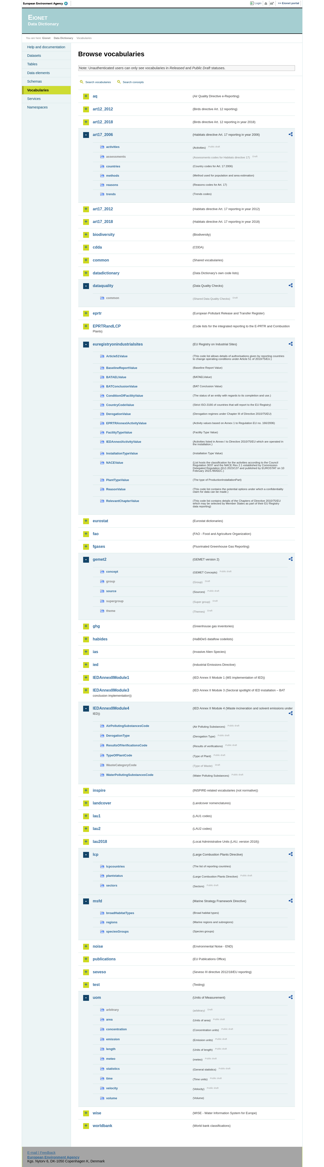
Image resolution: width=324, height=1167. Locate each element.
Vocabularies (38, 90)
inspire (99, 790)
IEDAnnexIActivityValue (123, 442)
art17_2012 (103, 209)
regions (112, 922)
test (96, 985)
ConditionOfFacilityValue (124, 395)
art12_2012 (103, 109)
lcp (95, 854)
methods (112, 175)
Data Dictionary (63, 38)
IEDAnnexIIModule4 (111, 708)
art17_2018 (103, 222)
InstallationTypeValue (122, 453)
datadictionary (106, 273)
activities (113, 147)
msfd (97, 901)
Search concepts (133, 82)
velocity (112, 1088)
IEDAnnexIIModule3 (111, 690)
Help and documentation (46, 47)
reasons (112, 185)
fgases (99, 546)
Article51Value (117, 356)
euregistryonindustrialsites (118, 344)
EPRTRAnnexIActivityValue (126, 423)
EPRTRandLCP (107, 326)
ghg (96, 626)
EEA (47, 3)
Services (34, 99)
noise (98, 946)
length (111, 1049)
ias (95, 652)
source (111, 591)
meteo (111, 1059)
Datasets (34, 56)
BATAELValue (116, 377)
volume (111, 1098)
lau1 (97, 816)
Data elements (38, 73)
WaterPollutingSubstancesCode (130, 775)
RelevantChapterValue (122, 501)
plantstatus (114, 876)
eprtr (97, 313)
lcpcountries (115, 866)
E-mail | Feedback (41, 1153)
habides (100, 639)
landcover (102, 803)
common (101, 260)
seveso (99, 972)
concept (112, 571)
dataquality (103, 286)
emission (113, 1039)
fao (96, 534)
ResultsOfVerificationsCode (126, 745)
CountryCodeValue (120, 405)
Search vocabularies (98, 82)
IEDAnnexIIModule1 (111, 677)
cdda (97, 247)
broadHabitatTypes (120, 913)
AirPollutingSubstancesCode (127, 726)
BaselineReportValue (121, 368)
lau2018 (100, 841)
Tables (32, 64)
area (109, 1019)
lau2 (97, 829)
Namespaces (37, 107)
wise (97, 1113)
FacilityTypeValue (119, 432)
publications (104, 959)
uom (97, 997)
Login (258, 3)
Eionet (46, 38)
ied (95, 665)
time (109, 1078)
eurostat (100, 521)
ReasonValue (116, 489)
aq (95, 96)
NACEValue (114, 462)
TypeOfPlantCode (119, 755)
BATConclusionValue (121, 386)
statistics (113, 1069)
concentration (116, 1029)
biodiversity (104, 234)
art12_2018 (103, 122)
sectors (112, 885)
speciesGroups (117, 931)
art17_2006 (103, 135)
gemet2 (100, 559)
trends (111, 194)
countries (113, 166)
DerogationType (118, 735)
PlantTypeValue (117, 480)
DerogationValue (118, 414)
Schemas (34, 81)
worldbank (102, 1126)
